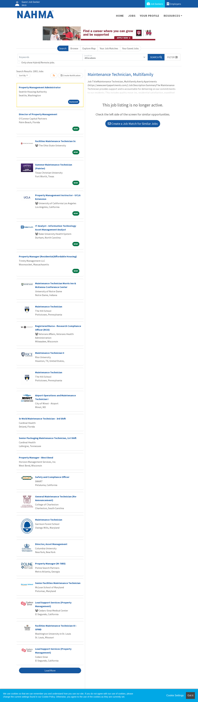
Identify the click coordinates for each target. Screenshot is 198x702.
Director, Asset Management (51, 544)
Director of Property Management (38, 114)
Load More (50, 670)
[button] (172, 57)
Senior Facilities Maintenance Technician (57, 583)
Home (120, 15)
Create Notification (70, 75)
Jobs (131, 15)
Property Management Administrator (40, 87)
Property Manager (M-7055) (50, 563)
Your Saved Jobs (130, 48)
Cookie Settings (175, 695)
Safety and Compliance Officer (52, 477)
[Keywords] (50, 57)
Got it (190, 695)
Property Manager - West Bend (36, 457)
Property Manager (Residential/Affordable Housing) (48, 256)
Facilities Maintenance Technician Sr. (55, 141)
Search (62, 48)
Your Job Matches (109, 48)
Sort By (22, 75)
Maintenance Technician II (49, 352)
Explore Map (89, 48)
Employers (174, 4)
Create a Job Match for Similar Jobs (133, 124)
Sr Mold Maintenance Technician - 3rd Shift (42, 418)
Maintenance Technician (48, 306)
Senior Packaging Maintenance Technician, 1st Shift (47, 438)
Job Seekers (155, 4)
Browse (74, 48)
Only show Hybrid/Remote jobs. (38, 62)
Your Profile (149, 15)
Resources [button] (172, 15)
